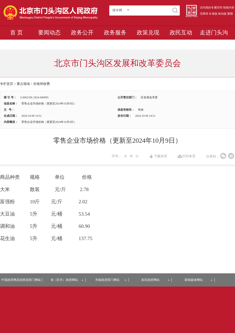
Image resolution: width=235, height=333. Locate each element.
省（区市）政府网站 (67, 280)
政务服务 (115, 32)
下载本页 (160, 156)
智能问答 (228, 7)
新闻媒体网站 (198, 280)
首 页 (16, 32)
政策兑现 (148, 32)
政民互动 (181, 32)
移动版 (222, 13)
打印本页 (189, 156)
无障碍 (204, 13)
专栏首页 (6, 84)
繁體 (230, 13)
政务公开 (82, 32)
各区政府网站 (155, 280)
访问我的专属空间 (211, 7)
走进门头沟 (214, 32)
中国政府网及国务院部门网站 (21, 280)
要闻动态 (49, 32)
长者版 (213, 13)
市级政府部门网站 (111, 280)
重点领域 (23, 84)
